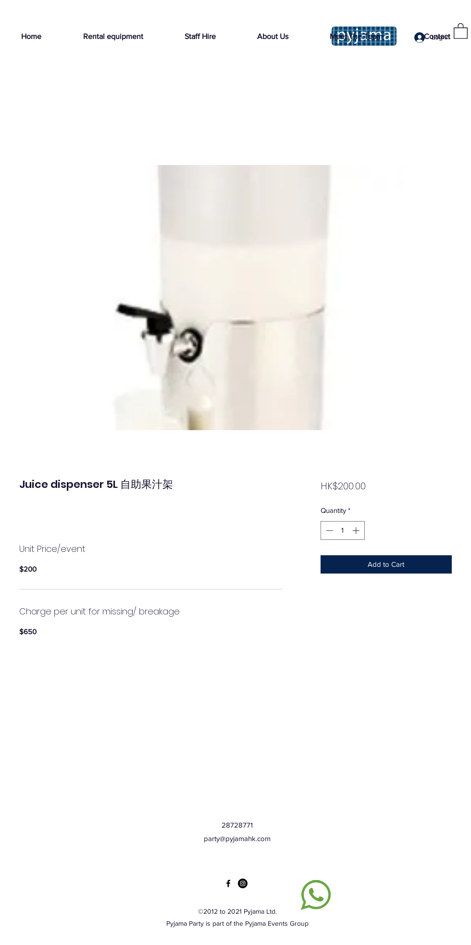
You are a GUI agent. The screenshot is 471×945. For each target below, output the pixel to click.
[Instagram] (243, 883)
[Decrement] (328, 530)
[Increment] (356, 530)
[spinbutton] (342, 530)
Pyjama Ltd (259, 911)
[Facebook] (228, 883)
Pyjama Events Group (277, 923)
